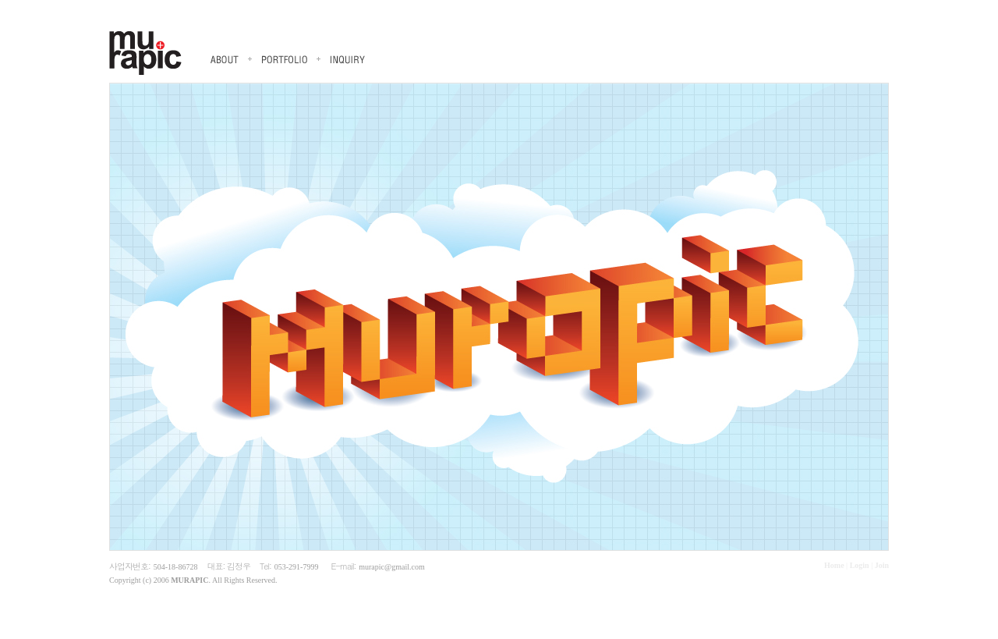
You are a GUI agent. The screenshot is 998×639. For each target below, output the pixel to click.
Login (859, 565)
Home (834, 565)
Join (882, 565)
